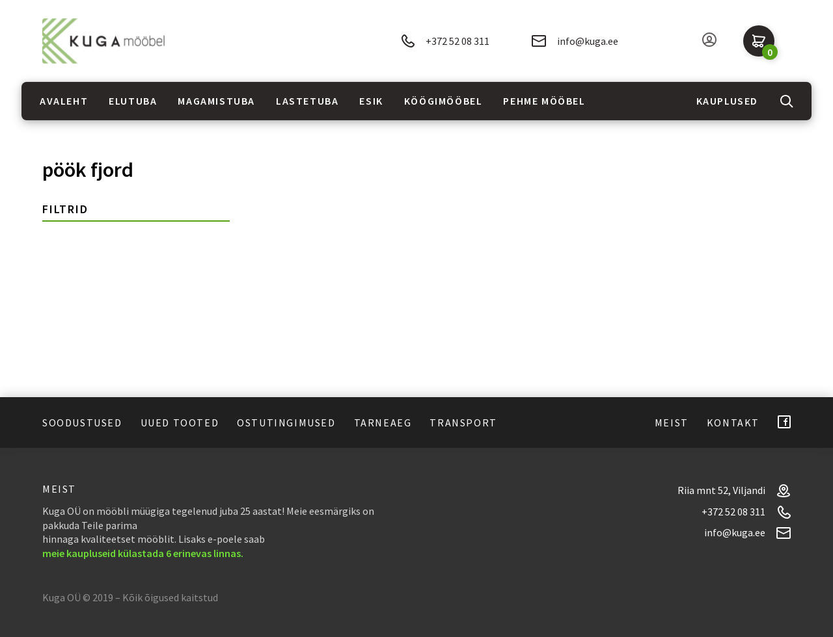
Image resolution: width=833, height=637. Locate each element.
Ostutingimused (286, 422)
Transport (463, 422)
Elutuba (133, 100)
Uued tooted (180, 422)
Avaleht (64, 100)
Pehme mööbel (544, 100)
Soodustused (82, 422)
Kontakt (733, 422)
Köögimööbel (443, 100)
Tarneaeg (383, 422)
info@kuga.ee (575, 40)
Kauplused (727, 100)
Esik (371, 100)
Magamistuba (216, 100)
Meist (672, 422)
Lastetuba (307, 100)
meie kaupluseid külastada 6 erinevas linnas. (142, 553)
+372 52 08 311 (445, 41)
